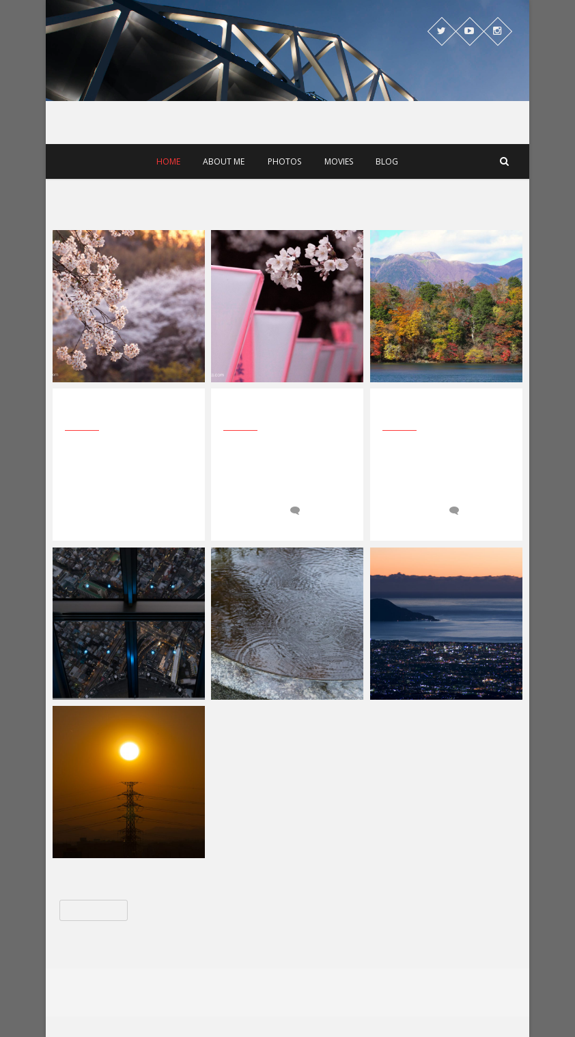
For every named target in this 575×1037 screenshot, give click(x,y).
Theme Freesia (308, 999)
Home (168, 161)
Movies (338, 161)
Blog (387, 161)
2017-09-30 (251, 510)
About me (223, 161)
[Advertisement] (287, 202)
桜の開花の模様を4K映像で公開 (444, 411)
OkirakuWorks (276, 44)
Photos (284, 161)
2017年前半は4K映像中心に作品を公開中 (282, 411)
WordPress (411, 999)
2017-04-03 (410, 510)
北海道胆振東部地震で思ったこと (126, 411)
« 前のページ (94, 910)
